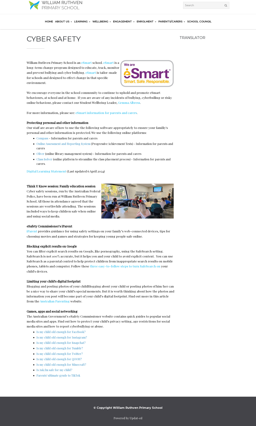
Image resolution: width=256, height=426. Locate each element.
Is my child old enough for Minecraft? (61, 364)
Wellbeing (100, 21)
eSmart (86, 62)
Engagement (122, 21)
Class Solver (44, 159)
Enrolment (145, 21)
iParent (32, 231)
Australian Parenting (55, 301)
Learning (81, 21)
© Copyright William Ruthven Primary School (128, 407)
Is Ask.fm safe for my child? (54, 370)
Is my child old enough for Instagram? (61, 337)
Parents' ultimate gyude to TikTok (58, 375)
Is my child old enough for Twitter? (59, 354)
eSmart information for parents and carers (106, 113)
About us (62, 21)
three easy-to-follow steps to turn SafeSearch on (125, 266)
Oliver (40, 154)
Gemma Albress (129, 102)
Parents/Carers (170, 21)
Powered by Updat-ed (128, 418)
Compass (42, 138)
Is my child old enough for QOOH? (59, 359)
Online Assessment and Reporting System (63, 144)
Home (49, 21)
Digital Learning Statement (46, 171)
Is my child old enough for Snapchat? (61, 343)
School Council (199, 21)
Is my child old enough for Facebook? (61, 332)
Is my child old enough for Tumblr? (59, 348)
